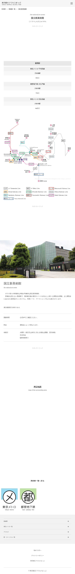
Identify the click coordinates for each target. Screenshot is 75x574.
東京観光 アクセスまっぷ (37, 561)
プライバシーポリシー (37, 555)
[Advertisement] (37, 41)
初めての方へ (37, 550)
